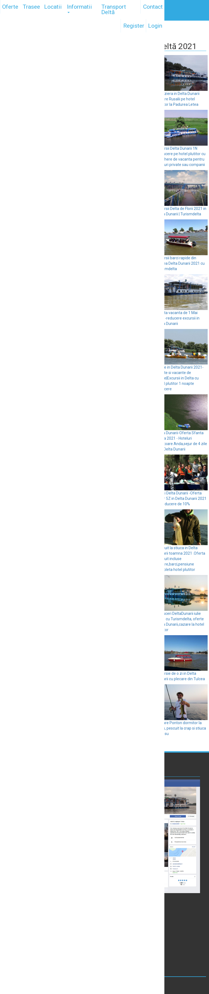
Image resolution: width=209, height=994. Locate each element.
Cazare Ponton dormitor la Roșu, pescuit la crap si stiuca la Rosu (181, 728)
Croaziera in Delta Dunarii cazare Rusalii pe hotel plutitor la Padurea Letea (177, 99)
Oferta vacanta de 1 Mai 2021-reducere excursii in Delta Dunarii (177, 318)
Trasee (31, 7)
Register (133, 26)
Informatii (79, 8)
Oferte (10, 7)
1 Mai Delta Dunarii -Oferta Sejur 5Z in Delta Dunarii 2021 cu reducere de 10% (181, 498)
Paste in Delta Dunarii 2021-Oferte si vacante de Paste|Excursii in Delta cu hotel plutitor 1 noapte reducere (180, 378)
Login (155, 26)
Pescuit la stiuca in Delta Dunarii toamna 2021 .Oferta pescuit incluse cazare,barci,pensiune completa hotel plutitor (180, 559)
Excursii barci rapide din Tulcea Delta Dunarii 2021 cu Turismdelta (180, 263)
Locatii (53, 7)
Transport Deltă (113, 9)
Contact (153, 7)
